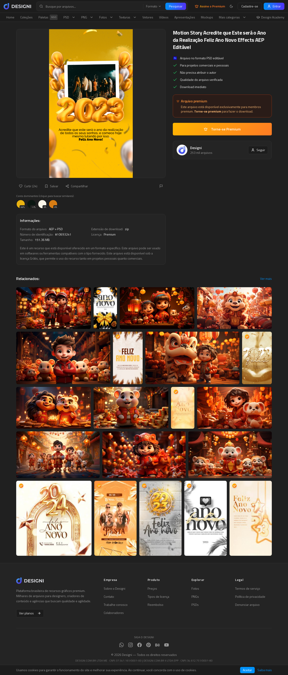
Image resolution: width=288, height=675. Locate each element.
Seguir (258, 150)
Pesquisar (175, 6)
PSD (69, 17)
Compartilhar (76, 186)
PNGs (195, 596)
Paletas (48, 17)
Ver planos (30, 613)
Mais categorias (232, 17)
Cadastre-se (249, 6)
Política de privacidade (250, 596)
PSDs (195, 604)
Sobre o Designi (114, 588)
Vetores (147, 17)
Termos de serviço (247, 588)
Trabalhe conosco (116, 604)
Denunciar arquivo (247, 604)
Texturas (128, 17)
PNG (87, 17)
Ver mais (266, 278)
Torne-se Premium (222, 129)
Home (10, 17)
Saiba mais (264, 670)
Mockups (207, 17)
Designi (196, 147)
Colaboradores (114, 613)
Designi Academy (270, 17)
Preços (152, 588)
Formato (153, 6)
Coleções (26, 17)
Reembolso (155, 604)
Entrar (274, 6)
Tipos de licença (158, 596)
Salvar (51, 186)
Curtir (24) (28, 186)
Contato (109, 596)
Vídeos (164, 17)
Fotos (106, 17)
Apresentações (184, 17)
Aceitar (247, 670)
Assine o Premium (210, 6)
